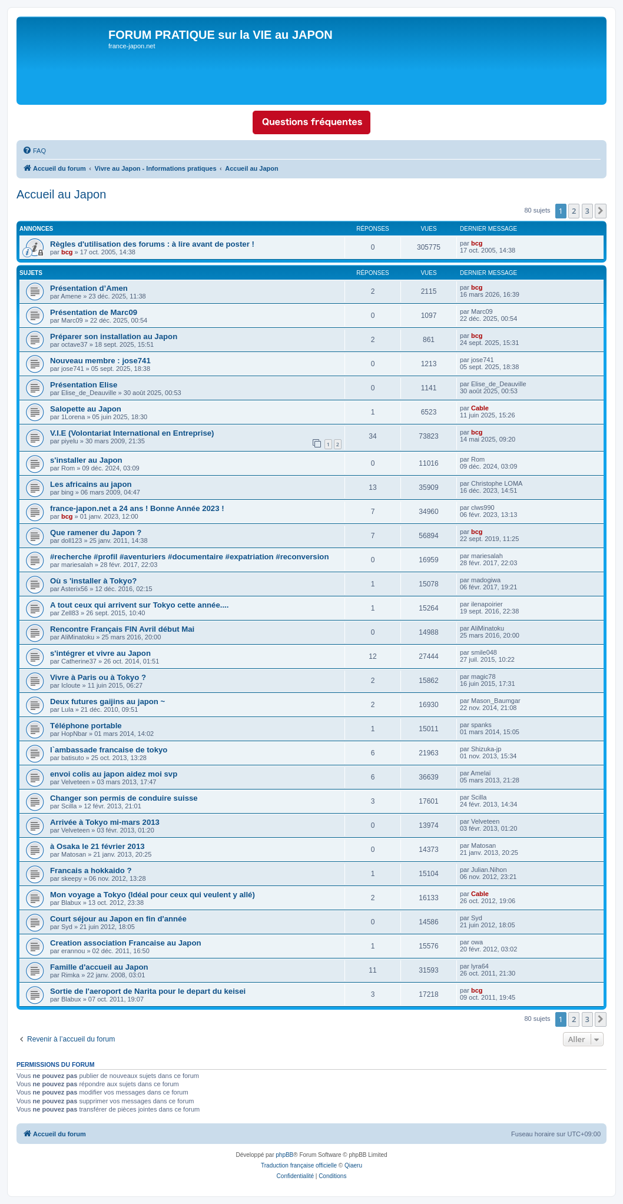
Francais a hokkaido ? (91, 870)
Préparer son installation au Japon (113, 336)
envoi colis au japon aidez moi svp (113, 774)
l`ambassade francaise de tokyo (108, 749)
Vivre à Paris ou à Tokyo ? (98, 677)
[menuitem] (34, 151)
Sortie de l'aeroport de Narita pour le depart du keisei (148, 991)
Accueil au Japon (61, 194)
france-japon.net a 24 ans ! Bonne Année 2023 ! (137, 508)
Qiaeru (353, 1165)
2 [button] (574, 210)
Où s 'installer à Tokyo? (93, 580)
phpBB (284, 1155)
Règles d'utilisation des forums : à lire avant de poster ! (152, 244)
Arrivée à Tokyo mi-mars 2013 (105, 822)
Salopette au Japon (85, 408)
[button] (601, 211)
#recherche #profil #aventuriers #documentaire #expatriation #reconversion (189, 556)
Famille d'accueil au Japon (99, 967)
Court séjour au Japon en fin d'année (118, 918)
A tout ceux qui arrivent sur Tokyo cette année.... (139, 605)
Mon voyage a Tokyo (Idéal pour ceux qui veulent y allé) (152, 894)
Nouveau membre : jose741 (100, 360)
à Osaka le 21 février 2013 (97, 846)
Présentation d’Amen (89, 288)
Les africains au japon (91, 484)
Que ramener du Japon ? (95, 532)
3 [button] (587, 210)
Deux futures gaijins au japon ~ (107, 701)
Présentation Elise (83, 384)
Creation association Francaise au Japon (125, 942)
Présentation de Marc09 (93, 312)
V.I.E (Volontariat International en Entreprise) (132, 433)
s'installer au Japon (86, 460)
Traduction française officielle (299, 1165)
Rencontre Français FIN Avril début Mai (122, 629)
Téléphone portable (86, 725)
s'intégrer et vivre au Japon (100, 653)
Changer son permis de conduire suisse (124, 798)
